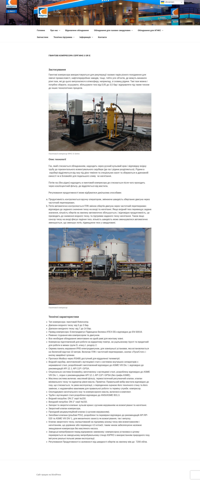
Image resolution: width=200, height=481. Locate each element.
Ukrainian (167, 2)
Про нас (55, 30)
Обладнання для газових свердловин (113, 30)
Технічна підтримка (64, 37)
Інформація (86, 37)
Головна (41, 30)
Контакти (102, 37)
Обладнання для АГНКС (150, 30)
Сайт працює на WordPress (48, 475)
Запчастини (42, 37)
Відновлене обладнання (77, 30)
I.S (56, 11)
